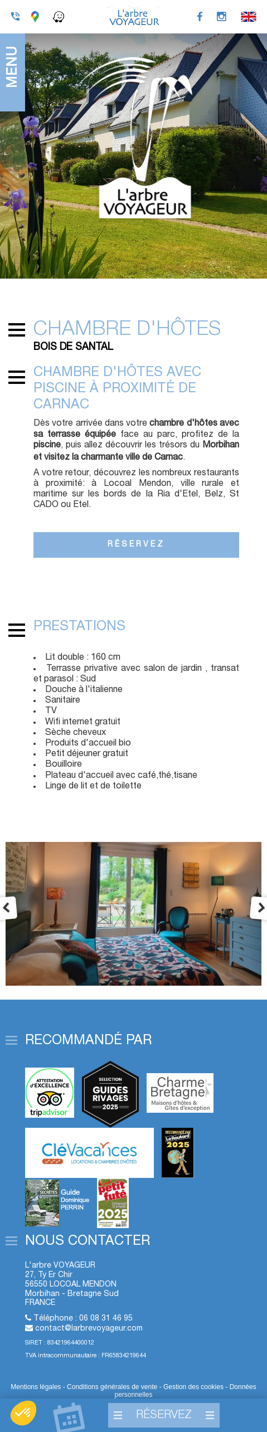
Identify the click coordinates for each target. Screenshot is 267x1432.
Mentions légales (36, 1387)
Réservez (136, 544)
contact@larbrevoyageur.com (89, 1328)
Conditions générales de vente (112, 1387)
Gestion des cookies (194, 1387)
